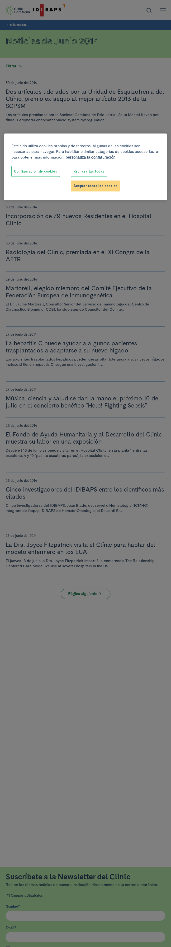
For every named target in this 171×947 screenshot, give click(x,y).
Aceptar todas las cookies (95, 186)
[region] (85, 166)
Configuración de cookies (35, 171)
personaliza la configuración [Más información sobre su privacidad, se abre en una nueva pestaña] (90, 157)
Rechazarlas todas (88, 171)
